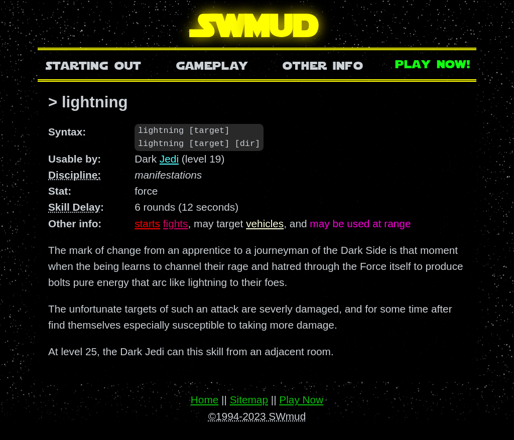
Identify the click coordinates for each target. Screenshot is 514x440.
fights (175, 224)
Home (204, 399)
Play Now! (433, 63)
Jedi (169, 159)
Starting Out (94, 64)
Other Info (323, 64)
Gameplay (212, 64)
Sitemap (249, 399)
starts (147, 224)
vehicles (265, 224)
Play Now (301, 399)
